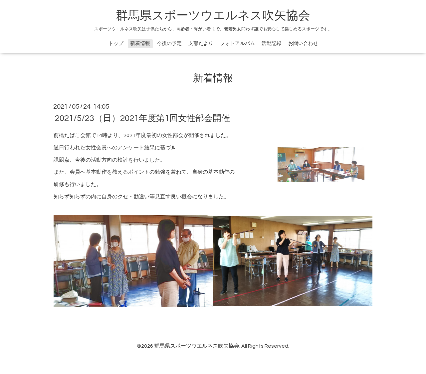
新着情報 (140, 43)
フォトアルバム (237, 43)
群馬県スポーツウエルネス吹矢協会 (213, 15)
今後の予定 (169, 43)
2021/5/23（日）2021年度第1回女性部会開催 (142, 118)
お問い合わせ (303, 43)
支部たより (200, 43)
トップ (115, 43)
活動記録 (272, 43)
